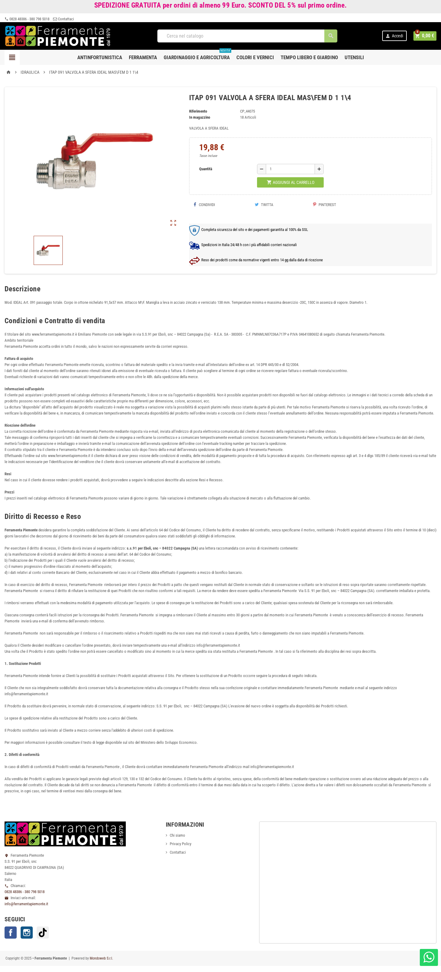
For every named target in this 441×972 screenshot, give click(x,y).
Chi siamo (177, 835)
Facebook (11, 932)
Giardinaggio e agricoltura (197, 55)
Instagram (27, 932)
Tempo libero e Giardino (309, 57)
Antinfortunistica (99, 57)
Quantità (205, 169)
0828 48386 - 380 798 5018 (27, 19)
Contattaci (63, 19)
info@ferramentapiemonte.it (26, 904)
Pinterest (324, 204)
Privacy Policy (180, 844)
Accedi (395, 36)
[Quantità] (290, 169)
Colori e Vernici (255, 57)
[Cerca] (248, 35)
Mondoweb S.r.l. (101, 958)
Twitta (264, 204)
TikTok (43, 932)
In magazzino (199, 117)
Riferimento (198, 111)
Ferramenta (143, 57)
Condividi (204, 204)
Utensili (354, 57)
